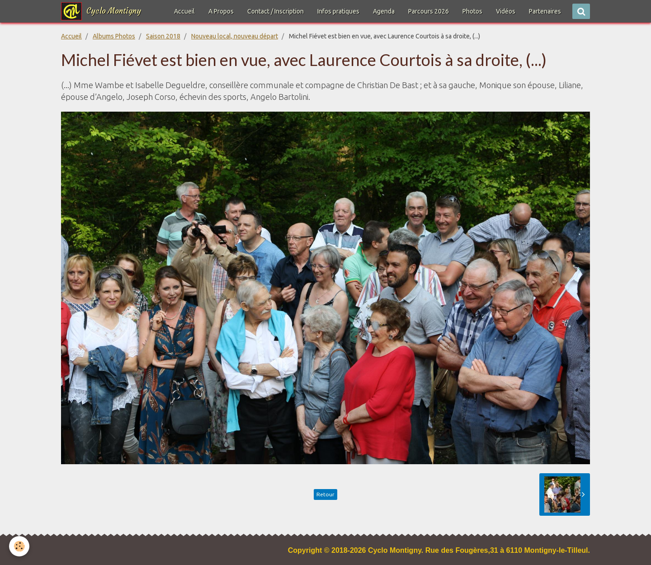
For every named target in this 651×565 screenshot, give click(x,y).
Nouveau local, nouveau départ (234, 36)
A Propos (221, 11)
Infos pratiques (338, 11)
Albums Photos (114, 36)
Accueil (184, 11)
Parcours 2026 (428, 11)
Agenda (384, 11)
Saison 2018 (163, 36)
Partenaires (545, 11)
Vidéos (505, 11)
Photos (472, 11)
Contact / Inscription (275, 11)
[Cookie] (19, 546)
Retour (325, 494)
